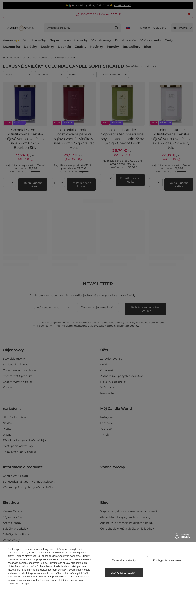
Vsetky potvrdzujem (124, 572)
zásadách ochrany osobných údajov (27, 562)
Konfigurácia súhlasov (167, 560)
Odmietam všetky (124, 560)
